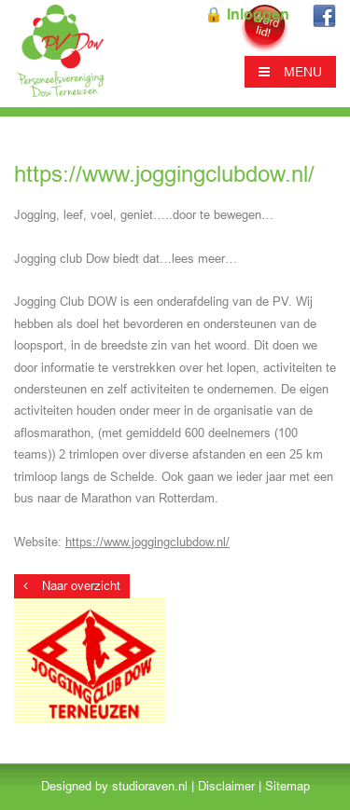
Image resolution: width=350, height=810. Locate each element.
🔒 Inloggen (246, 14)
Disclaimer (226, 786)
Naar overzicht (71, 586)
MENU (290, 71)
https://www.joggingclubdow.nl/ (147, 542)
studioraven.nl (150, 786)
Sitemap (287, 786)
